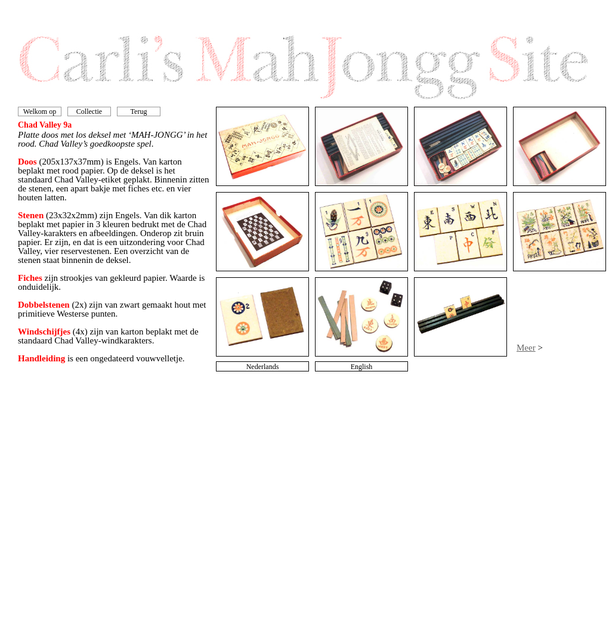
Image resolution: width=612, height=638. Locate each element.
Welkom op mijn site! (39, 115)
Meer (526, 347)
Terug (139, 111)
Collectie (89, 111)
